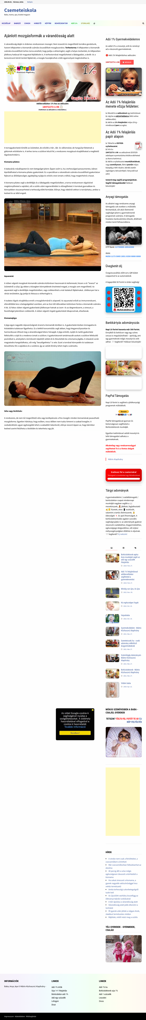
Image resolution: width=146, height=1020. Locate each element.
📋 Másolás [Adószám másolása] (126, 62)
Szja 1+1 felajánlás (59, 990)
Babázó (17, 23)
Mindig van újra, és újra (130, 589)
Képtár (48, 23)
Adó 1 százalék (105, 994)
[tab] (112, 548)
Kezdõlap (6, 23)
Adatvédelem (20, 1016)
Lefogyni (55, 1001)
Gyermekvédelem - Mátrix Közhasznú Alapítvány (131, 629)
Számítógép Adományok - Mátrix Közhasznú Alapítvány (131, 658)
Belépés (30, 2)
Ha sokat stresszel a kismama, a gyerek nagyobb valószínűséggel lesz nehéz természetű (121, 883)
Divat (54, 1004)
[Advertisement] (52, 127)
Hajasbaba (125, 615)
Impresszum (9, 1016)
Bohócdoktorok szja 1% (108, 990)
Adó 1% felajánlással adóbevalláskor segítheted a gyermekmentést (129, 575)
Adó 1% (74, 23)
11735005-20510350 (124, 247)
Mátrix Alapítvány (115, 459)
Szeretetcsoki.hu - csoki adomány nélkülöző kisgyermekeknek (130, 643)
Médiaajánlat (31, 1016)
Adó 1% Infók (57, 987)
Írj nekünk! (122, 534)
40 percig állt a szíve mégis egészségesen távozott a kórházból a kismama (121, 874)
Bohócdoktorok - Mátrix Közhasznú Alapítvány (130, 671)
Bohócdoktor (61, 23)
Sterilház (85, 23)
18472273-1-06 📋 (53, 106)
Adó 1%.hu (103, 987)
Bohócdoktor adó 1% (60, 994)
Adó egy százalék (59, 998)
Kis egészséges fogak (129, 602)
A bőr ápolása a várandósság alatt (123, 901)
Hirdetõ (37, 23)
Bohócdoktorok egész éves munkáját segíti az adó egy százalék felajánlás (130, 558)
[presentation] (112, 548)
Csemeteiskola (20, 10)
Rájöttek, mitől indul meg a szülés (123, 917)
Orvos (101, 1001)
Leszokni (102, 998)
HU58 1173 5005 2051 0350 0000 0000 (123, 256)
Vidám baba (126, 683)
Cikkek (27, 23)
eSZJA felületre (122, 116)
